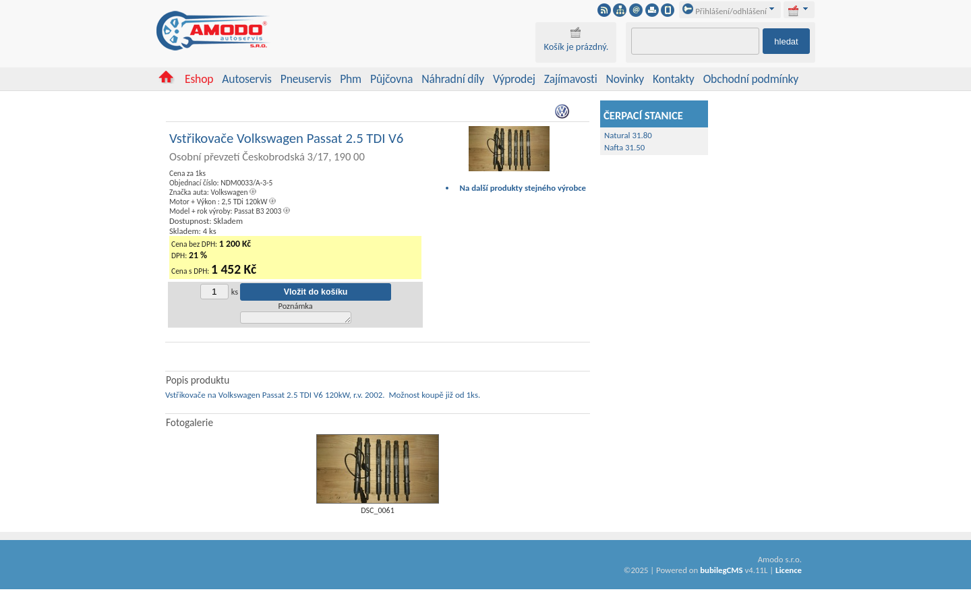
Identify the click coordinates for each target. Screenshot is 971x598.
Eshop (199, 78)
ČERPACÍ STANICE (643, 115)
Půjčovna (391, 78)
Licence (788, 572)
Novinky (625, 78)
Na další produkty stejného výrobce (523, 188)
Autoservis (246, 78)
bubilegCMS (721, 572)
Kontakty (674, 78)
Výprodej (514, 78)
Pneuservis (306, 78)
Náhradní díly (452, 78)
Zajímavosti (570, 78)
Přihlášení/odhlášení (724, 11)
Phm (350, 78)
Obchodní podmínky (750, 78)
